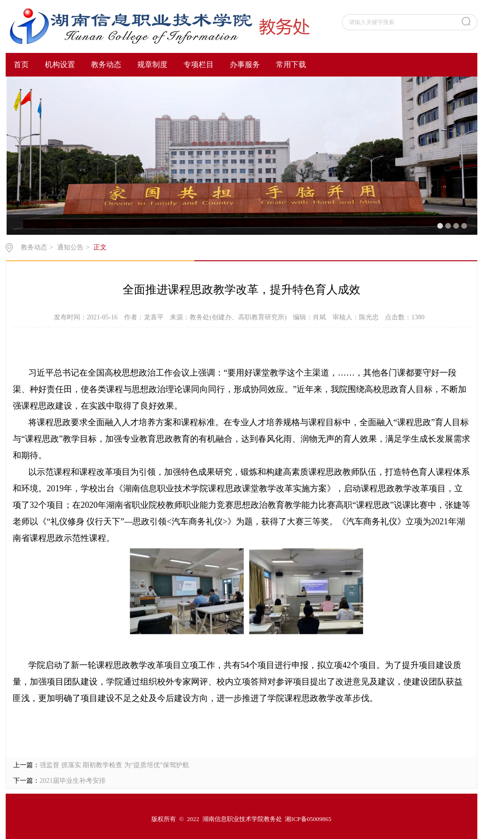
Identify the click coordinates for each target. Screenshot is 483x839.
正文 (100, 247)
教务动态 (106, 64)
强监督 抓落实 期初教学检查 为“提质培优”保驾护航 (114, 765)
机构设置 (60, 64)
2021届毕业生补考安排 (73, 780)
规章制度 (152, 64)
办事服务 (245, 64)
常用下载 (291, 64)
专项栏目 (198, 64)
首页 (21, 64)
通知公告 (70, 247)
